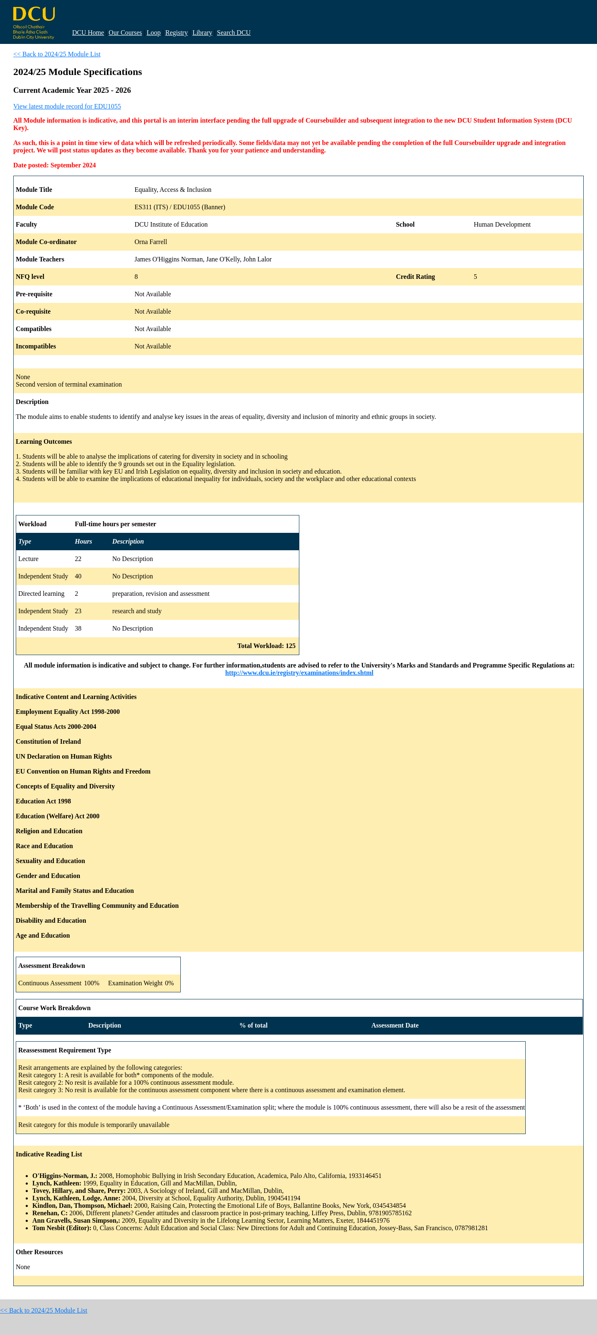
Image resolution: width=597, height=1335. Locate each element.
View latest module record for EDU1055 (67, 106)
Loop (154, 32)
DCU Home (88, 32)
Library (202, 32)
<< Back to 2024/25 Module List (56, 54)
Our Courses (125, 32)
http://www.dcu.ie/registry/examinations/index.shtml (299, 672)
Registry (176, 32)
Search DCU (233, 32)
